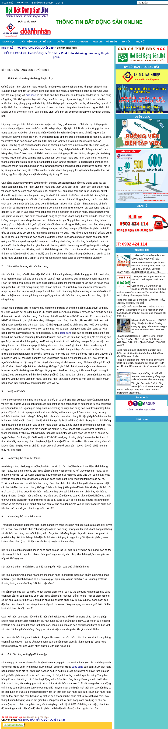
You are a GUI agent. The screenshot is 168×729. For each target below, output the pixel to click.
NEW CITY (105, 41)
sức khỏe (31, 95)
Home (4, 47)
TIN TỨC (126, 41)
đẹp (37, 717)
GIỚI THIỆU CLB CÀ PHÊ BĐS (36, 41)
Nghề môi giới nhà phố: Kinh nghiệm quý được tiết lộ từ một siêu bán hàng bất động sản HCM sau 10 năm (140, 353)
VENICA (78, 41)
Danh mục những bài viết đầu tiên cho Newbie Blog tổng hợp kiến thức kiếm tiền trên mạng (148, 376)
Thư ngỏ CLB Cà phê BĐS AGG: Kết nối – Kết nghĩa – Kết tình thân (148, 279)
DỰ (60, 41)
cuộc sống (65, 332)
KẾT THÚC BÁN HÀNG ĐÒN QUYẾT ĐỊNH (32, 47)
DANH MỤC (8, 41)
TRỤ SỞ (140, 41)
